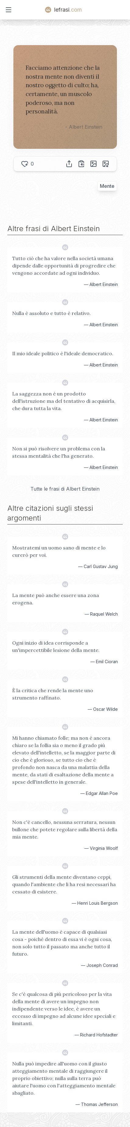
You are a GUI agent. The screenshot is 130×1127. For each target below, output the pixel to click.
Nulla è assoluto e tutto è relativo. (51, 313)
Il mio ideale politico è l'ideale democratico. (62, 353)
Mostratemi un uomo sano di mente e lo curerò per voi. (59, 551)
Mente (107, 186)
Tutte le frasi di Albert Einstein (65, 489)
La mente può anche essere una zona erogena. (55, 599)
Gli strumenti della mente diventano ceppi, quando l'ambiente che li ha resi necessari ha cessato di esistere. (64, 884)
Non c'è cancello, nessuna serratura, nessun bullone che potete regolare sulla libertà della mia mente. (64, 829)
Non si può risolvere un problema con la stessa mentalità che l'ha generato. (58, 452)
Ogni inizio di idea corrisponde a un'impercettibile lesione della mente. (56, 646)
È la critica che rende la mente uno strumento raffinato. (52, 694)
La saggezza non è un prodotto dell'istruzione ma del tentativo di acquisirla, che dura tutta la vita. (63, 401)
